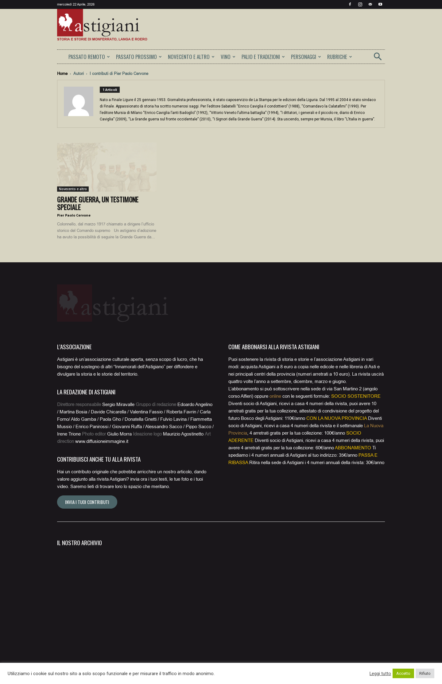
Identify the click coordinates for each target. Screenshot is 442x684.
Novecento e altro (73, 189)
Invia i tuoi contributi (87, 501)
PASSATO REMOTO (89, 57)
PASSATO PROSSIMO (139, 57)
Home (62, 73)
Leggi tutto (380, 673)
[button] (377, 58)
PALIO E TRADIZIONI (263, 57)
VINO (228, 57)
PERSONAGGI (306, 57)
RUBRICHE (339, 57)
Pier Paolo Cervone (74, 215)
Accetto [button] (403, 673)
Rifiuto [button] (425, 673)
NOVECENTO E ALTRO (191, 57)
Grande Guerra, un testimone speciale (97, 203)
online (275, 396)
